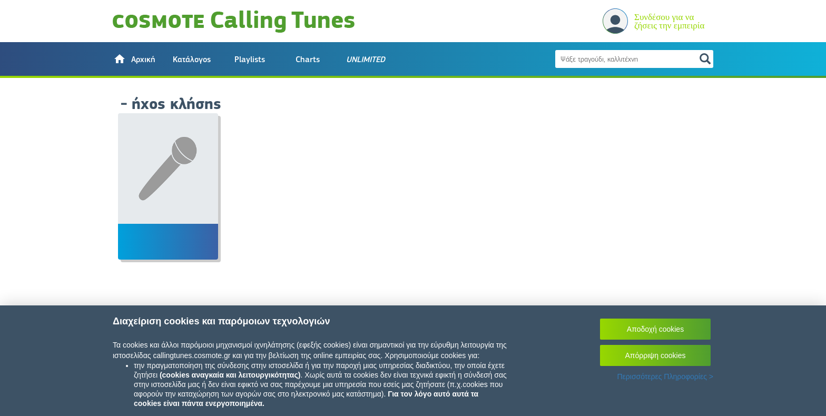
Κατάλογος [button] (192, 59)
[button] (134, 59)
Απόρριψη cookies (655, 355)
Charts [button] (308, 59)
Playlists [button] (249, 59)
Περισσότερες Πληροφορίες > (665, 376)
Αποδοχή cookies (655, 329)
